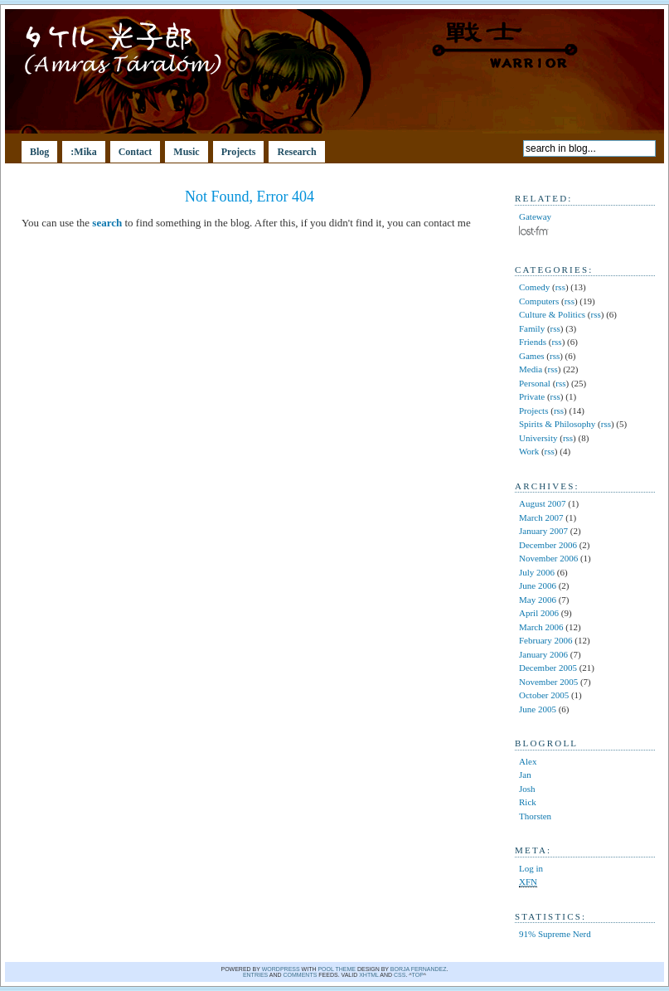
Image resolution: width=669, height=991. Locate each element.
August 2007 (542, 503)
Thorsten (535, 816)
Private (532, 396)
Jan (525, 775)
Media (530, 369)
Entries (255, 975)
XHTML (368, 975)
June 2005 (537, 709)
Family (532, 328)
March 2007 (541, 517)
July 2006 (537, 572)
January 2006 (543, 654)
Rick (527, 802)
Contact (136, 152)
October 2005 (544, 695)
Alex (527, 761)
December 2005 (548, 668)
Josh (527, 789)
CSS (399, 975)
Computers (539, 301)
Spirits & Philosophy (557, 424)
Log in (531, 868)
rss (560, 287)
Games (532, 356)
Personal (534, 383)
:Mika (83, 152)
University (538, 438)
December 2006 (548, 545)
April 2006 (539, 613)
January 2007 (543, 531)
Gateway (535, 216)
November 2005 (548, 682)
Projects (238, 152)
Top (418, 975)
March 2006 (541, 627)
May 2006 (537, 600)
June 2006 (537, 585)
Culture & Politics (552, 314)
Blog (39, 152)
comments (301, 975)
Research (296, 152)
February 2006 (545, 640)
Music (186, 152)
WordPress (281, 969)
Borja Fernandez (418, 969)
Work (529, 451)
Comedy (534, 287)
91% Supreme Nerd (555, 934)
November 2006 (548, 558)
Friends (532, 342)
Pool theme (337, 969)
